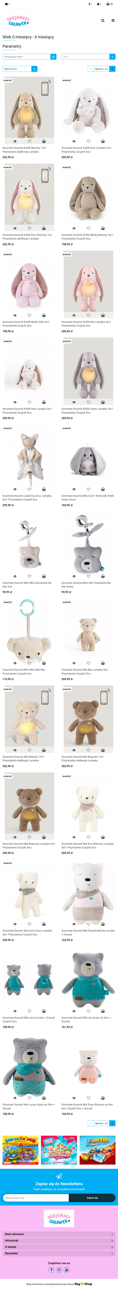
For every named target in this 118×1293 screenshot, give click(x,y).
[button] (109, 4)
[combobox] (88, 57)
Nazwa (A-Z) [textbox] (10, 69)
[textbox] (85, 56)
